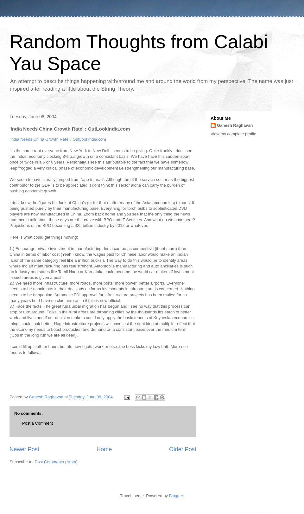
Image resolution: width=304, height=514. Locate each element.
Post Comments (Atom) (56, 461)
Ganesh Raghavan (235, 125)
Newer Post (24, 449)
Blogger (176, 495)
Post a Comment (37, 423)
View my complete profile (233, 134)
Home (104, 449)
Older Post (182, 449)
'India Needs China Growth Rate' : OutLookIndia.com (58, 139)
